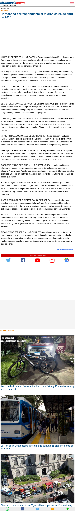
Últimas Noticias (7, 330)
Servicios (4, 10)
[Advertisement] (36, 39)
